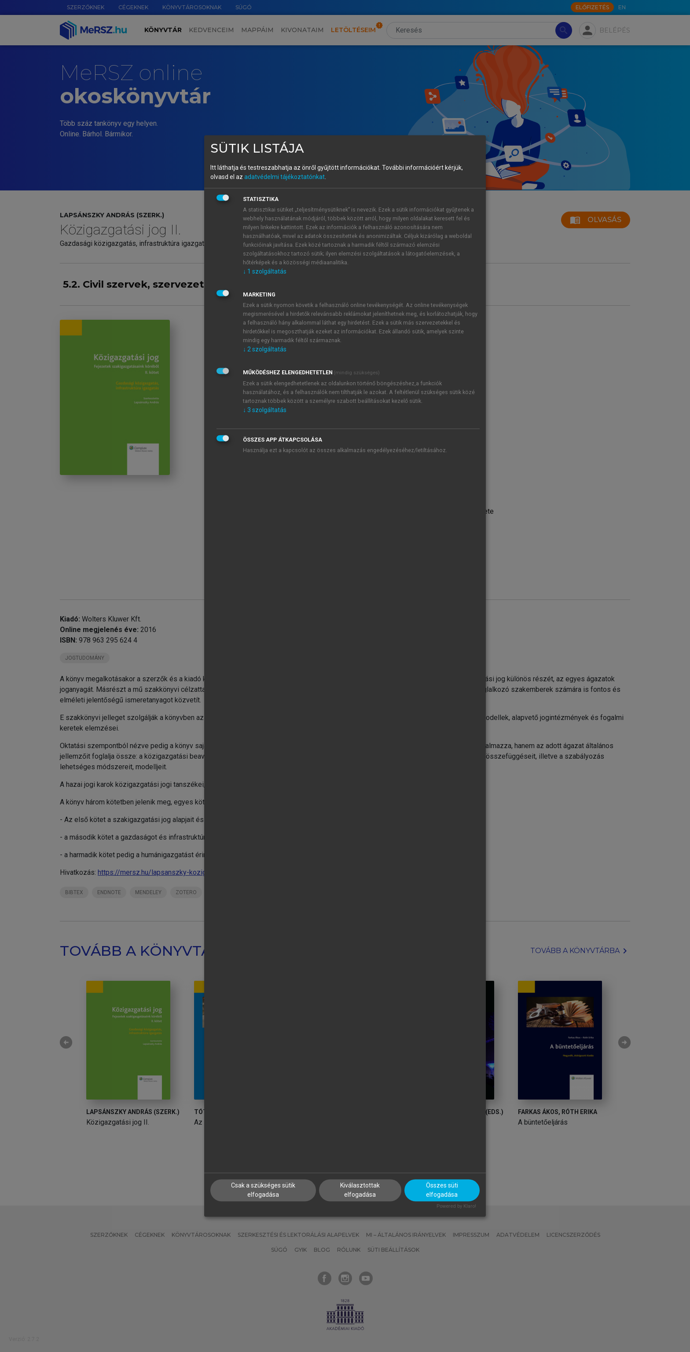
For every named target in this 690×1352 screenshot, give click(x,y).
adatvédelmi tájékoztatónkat (284, 176)
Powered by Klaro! (456, 1206)
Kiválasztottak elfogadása (360, 1190)
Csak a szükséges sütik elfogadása (263, 1190)
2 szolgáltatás (264, 349)
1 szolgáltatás (264, 271)
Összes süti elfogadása (442, 1190)
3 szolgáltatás (264, 409)
